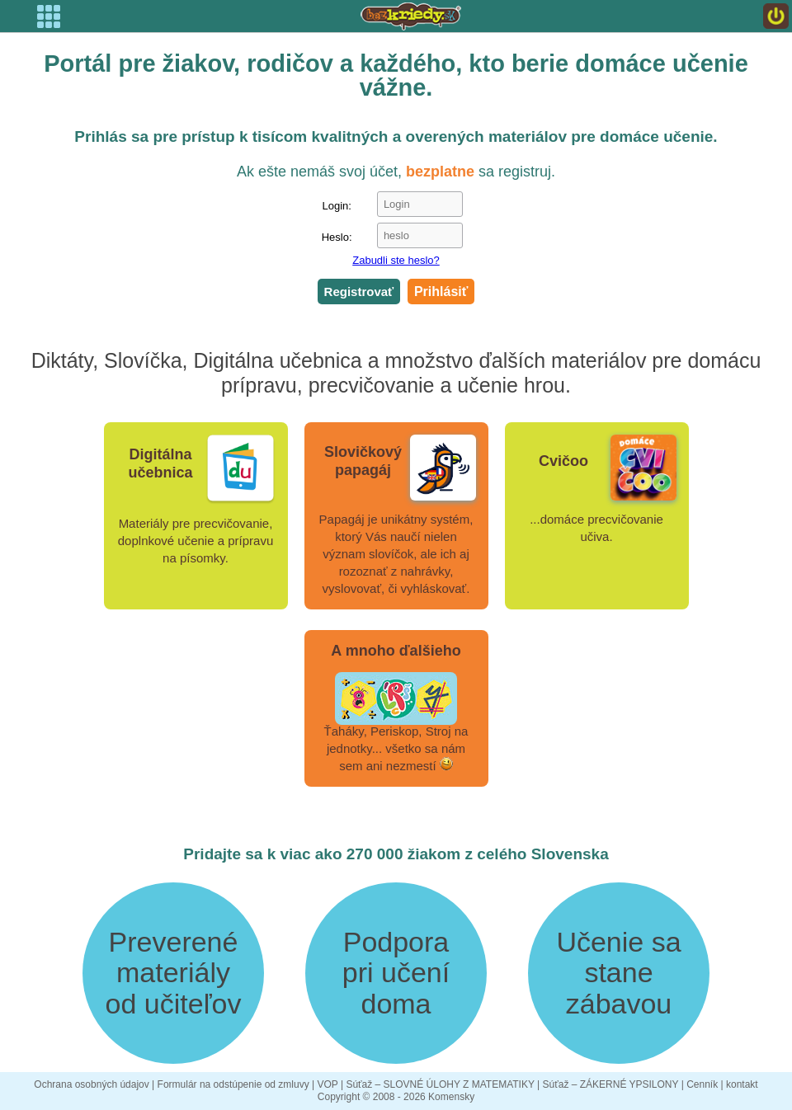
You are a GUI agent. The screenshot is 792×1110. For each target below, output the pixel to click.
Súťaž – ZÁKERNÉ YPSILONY (611, 1084)
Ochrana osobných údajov (91, 1084)
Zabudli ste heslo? (396, 260)
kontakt (742, 1084)
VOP (327, 1084)
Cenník (702, 1084)
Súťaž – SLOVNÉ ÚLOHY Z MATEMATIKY (440, 1084)
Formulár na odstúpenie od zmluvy (233, 1084)
